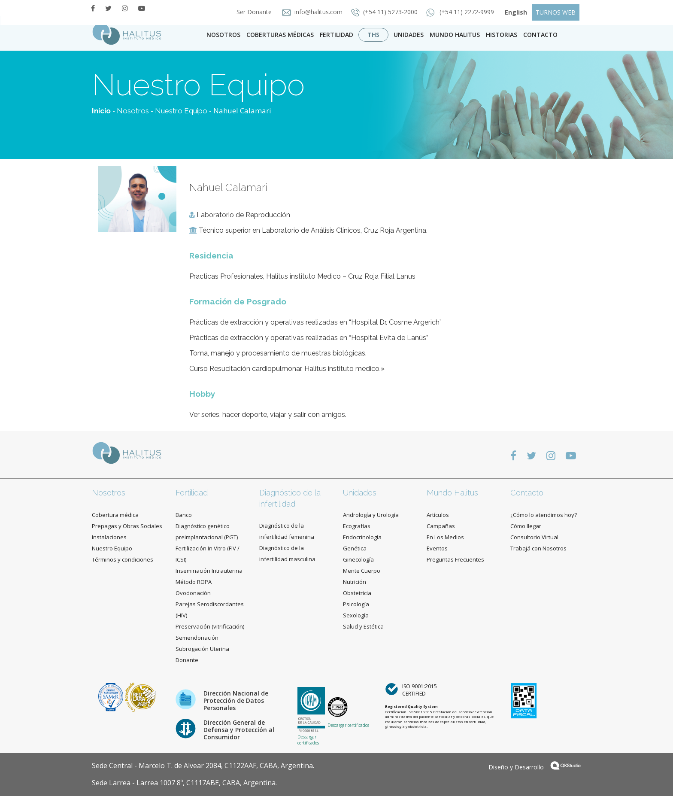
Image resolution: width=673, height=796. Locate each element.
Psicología (356, 604)
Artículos (438, 515)
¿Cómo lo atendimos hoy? (543, 515)
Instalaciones (109, 537)
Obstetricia (357, 593)
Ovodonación (193, 593)
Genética (355, 548)
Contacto (526, 492)
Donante (187, 660)
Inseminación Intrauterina (209, 570)
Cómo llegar (525, 526)
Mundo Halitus (455, 34)
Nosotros (223, 34)
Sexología (356, 615)
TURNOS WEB (556, 12)
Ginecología (358, 559)
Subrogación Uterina (202, 649)
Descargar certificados (308, 740)
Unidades (409, 34)
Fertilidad (336, 34)
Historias (501, 34)
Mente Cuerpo (361, 570)
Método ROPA (194, 582)
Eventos (437, 548)
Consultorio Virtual (534, 537)
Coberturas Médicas (280, 34)
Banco (184, 515)
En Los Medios (445, 537)
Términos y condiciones (122, 559)
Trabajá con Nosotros (538, 548)
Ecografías (356, 526)
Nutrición (354, 582)
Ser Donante (251, 12)
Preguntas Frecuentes (455, 559)
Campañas (441, 526)
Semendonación (197, 637)
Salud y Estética (363, 626)
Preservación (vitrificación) (210, 626)
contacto (540, 34)
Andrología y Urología (371, 515)
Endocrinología (362, 537)
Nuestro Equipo (181, 110)
